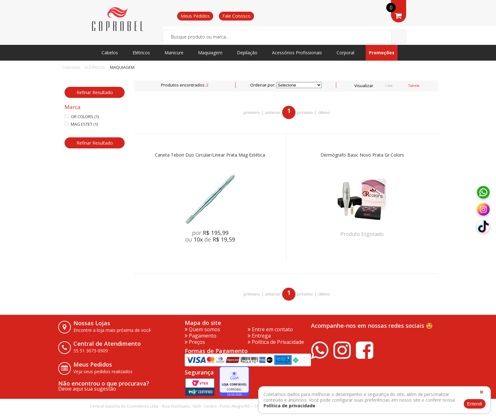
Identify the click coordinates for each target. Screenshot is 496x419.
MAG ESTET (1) (81, 124)
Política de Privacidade (276, 341)
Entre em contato (270, 329)
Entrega (259, 335)
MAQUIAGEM (122, 67)
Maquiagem (210, 53)
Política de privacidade (289, 406)
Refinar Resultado (95, 92)
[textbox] (284, 37)
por (210, 233)
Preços (195, 341)
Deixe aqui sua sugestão (87, 388)
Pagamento (200, 335)
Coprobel (71, 67)
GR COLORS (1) (82, 116)
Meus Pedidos (195, 16)
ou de (210, 239)
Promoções (381, 53)
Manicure (173, 53)
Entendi (474, 403)
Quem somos (202, 329)
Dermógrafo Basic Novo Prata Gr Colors (362, 155)
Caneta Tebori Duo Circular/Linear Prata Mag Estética (210, 155)
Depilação (247, 53)
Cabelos (110, 53)
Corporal (345, 53)
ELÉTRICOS (95, 67)
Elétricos (141, 53)
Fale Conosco (236, 16)
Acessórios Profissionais (297, 53)
